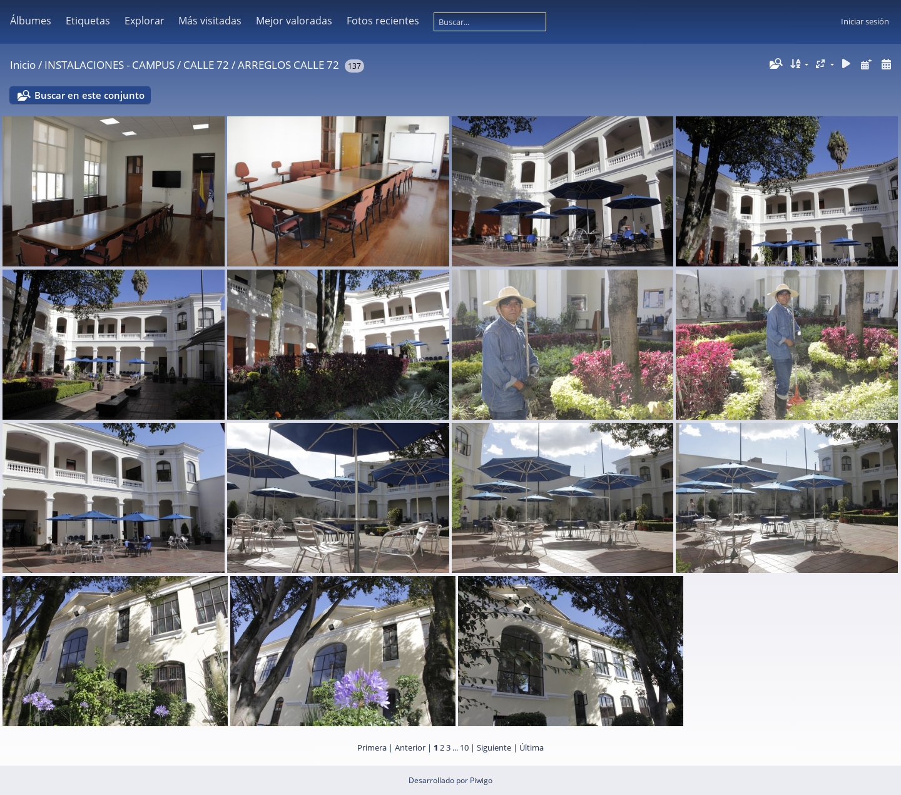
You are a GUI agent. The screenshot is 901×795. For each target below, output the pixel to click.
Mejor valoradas (294, 21)
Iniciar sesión (865, 21)
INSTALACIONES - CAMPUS (109, 65)
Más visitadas (210, 21)
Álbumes (30, 21)
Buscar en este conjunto (89, 95)
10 (464, 747)
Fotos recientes (383, 21)
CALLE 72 (206, 65)
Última (531, 747)
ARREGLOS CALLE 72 (288, 65)
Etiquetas (88, 21)
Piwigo (481, 780)
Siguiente (494, 747)
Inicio (23, 65)
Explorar (145, 21)
